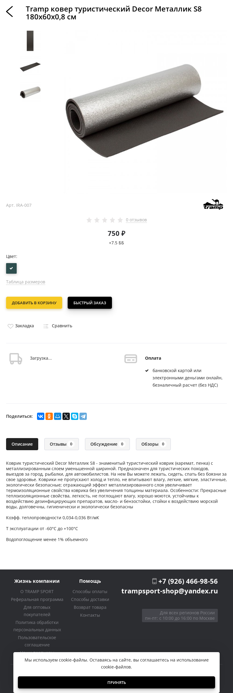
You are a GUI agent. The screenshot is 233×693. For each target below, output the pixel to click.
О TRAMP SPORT (37, 590)
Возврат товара (90, 606)
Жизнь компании (37, 580)
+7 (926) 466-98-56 (188, 580)
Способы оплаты (90, 590)
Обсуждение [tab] (108, 443)
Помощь (90, 580)
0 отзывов (136, 220)
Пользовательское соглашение (37, 640)
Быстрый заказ (90, 302)
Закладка (20, 325)
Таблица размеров (25, 282)
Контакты (90, 614)
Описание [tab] (22, 443)
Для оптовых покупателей (37, 609)
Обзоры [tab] (154, 443)
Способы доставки (90, 598)
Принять (116, 682)
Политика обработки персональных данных (37, 625)
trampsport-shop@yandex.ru (169, 590)
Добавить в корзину (34, 302)
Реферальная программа (37, 598)
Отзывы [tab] (62, 443)
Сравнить (56, 325)
